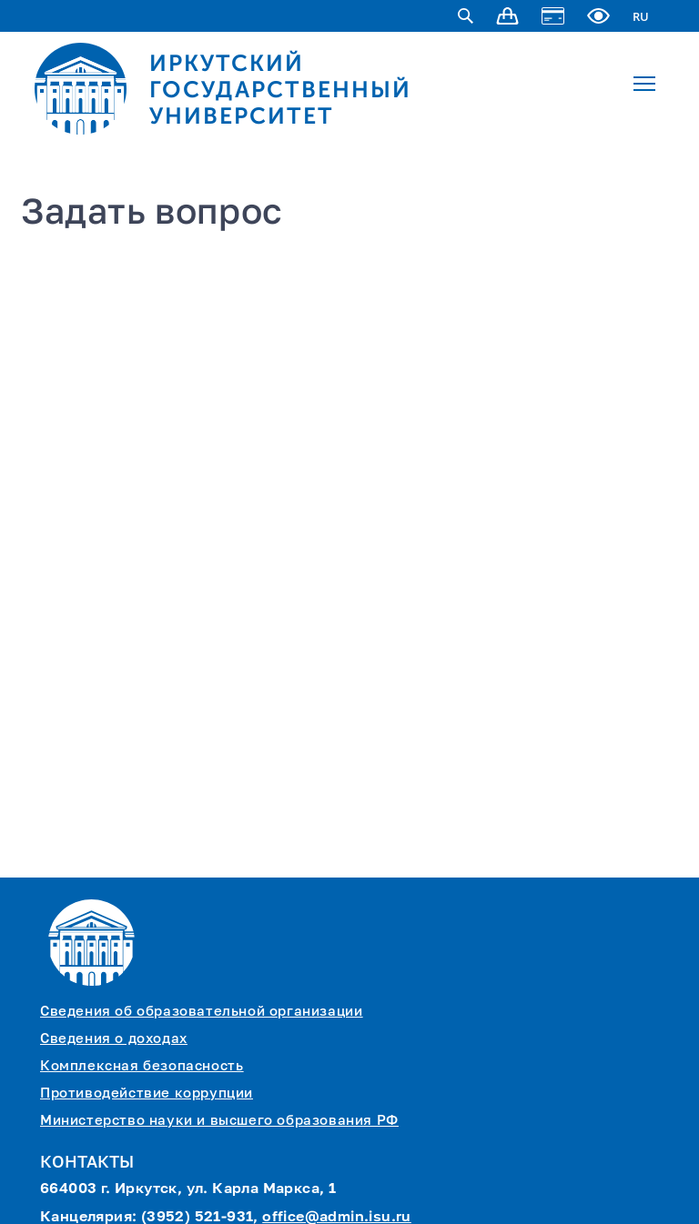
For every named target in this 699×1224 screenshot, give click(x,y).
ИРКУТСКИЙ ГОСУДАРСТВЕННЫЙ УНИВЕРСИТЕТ (280, 89)
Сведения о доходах (113, 1039)
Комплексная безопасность (141, 1066)
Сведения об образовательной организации (201, 1011)
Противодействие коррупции (146, 1093)
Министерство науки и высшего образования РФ (219, 1121)
